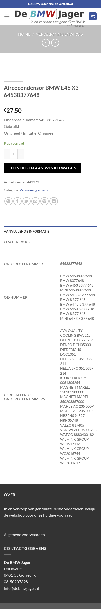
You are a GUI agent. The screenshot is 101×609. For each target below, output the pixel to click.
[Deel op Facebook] (17, 201)
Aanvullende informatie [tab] (26, 231)
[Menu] (7, 16)
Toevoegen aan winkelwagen (43, 168)
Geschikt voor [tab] (17, 242)
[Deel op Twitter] (26, 201)
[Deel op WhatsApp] (8, 201)
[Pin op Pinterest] (44, 201)
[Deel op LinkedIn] (53, 201)
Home (24, 34)
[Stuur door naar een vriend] (35, 201)
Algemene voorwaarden (24, 534)
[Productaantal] (14, 154)
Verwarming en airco (59, 34)
